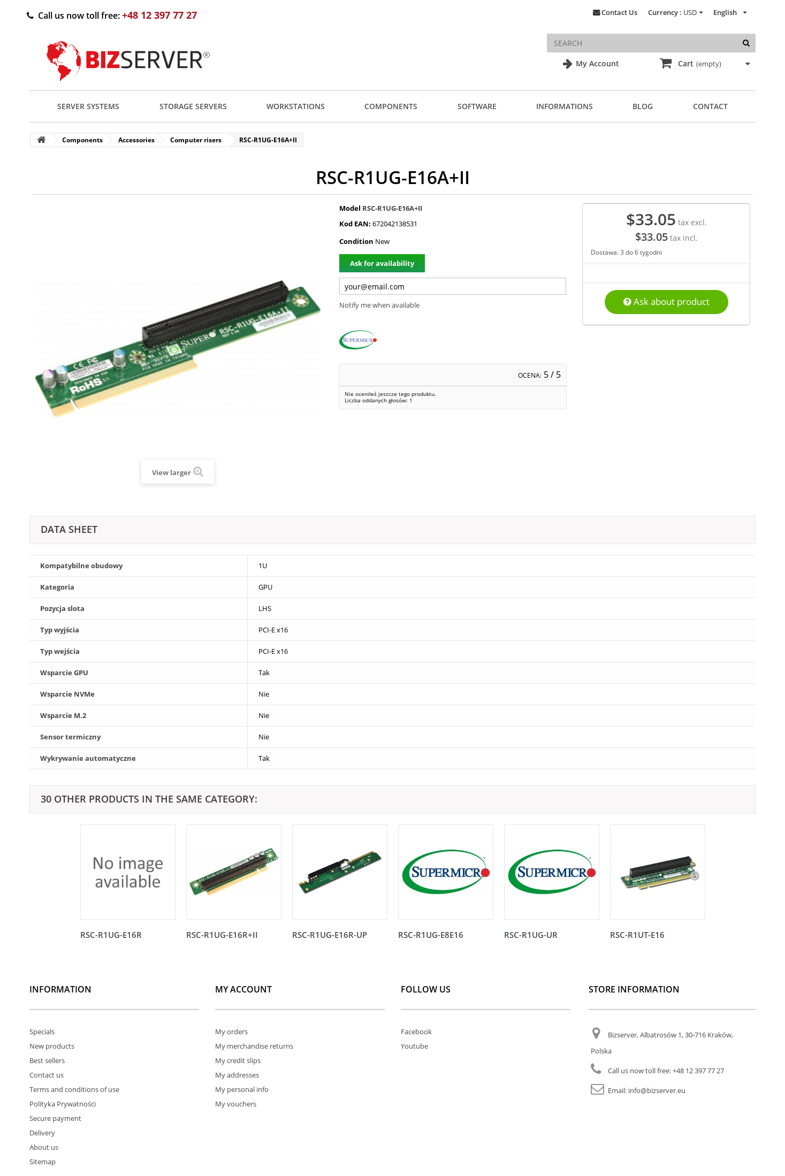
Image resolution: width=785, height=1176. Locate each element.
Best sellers (47, 1060)
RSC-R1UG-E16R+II (222, 934)
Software (477, 106)
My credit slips (238, 1060)
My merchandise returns (254, 1046)
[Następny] (694, 875)
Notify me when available (379, 305)
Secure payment (55, 1118)
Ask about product (666, 301)
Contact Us (619, 12)
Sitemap (42, 1161)
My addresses (237, 1075)
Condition (356, 241)
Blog (642, 106)
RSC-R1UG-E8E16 (430, 934)
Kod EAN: (355, 223)
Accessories (136, 139)
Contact (710, 106)
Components (390, 106)
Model (350, 208)
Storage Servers (193, 106)
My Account (596, 63)
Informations (564, 106)
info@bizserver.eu (656, 1090)
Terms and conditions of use (74, 1089)
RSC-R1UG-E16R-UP (329, 934)
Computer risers (196, 139)
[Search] (746, 43)
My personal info (242, 1089)
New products (51, 1046)
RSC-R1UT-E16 (637, 934)
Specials (42, 1031)
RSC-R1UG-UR (531, 934)
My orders (231, 1031)
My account (243, 989)
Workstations (295, 106)
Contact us (46, 1075)
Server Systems (88, 106)
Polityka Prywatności (62, 1104)
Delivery (42, 1132)
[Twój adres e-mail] (452, 286)
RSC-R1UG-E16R (111, 934)
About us (43, 1147)
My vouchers (235, 1104)
